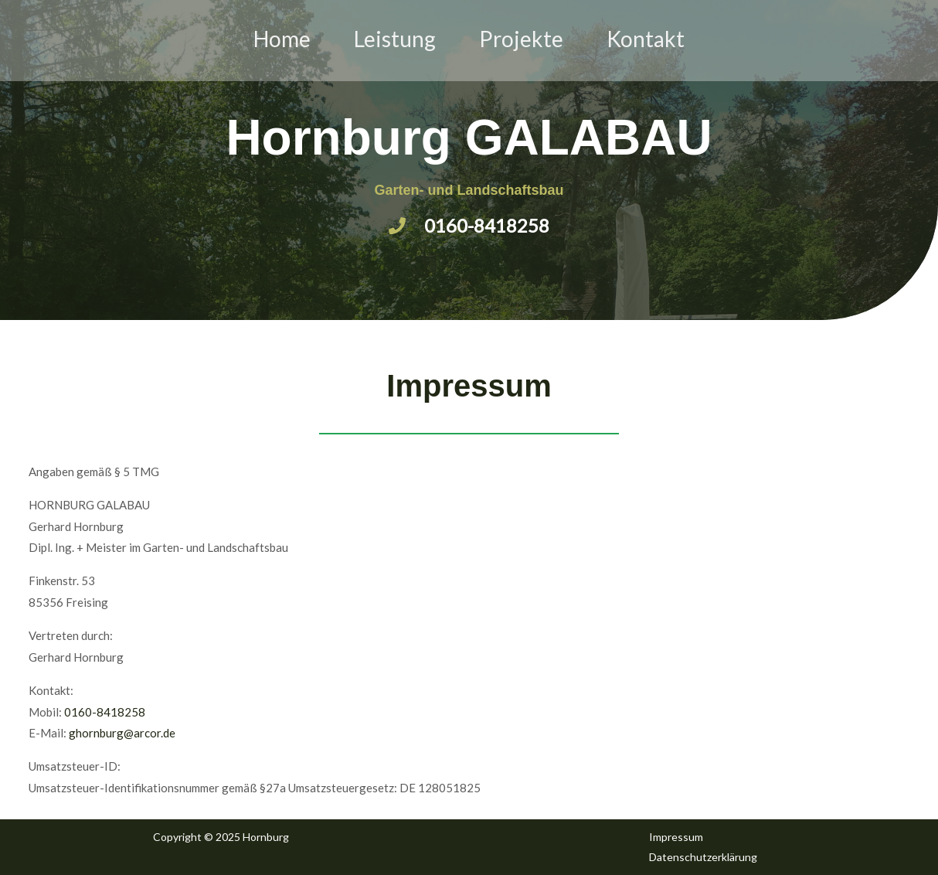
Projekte (521, 39)
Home (282, 39)
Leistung (395, 39)
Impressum (676, 836)
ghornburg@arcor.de (122, 733)
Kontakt (646, 39)
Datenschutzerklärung (703, 856)
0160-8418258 (104, 712)
